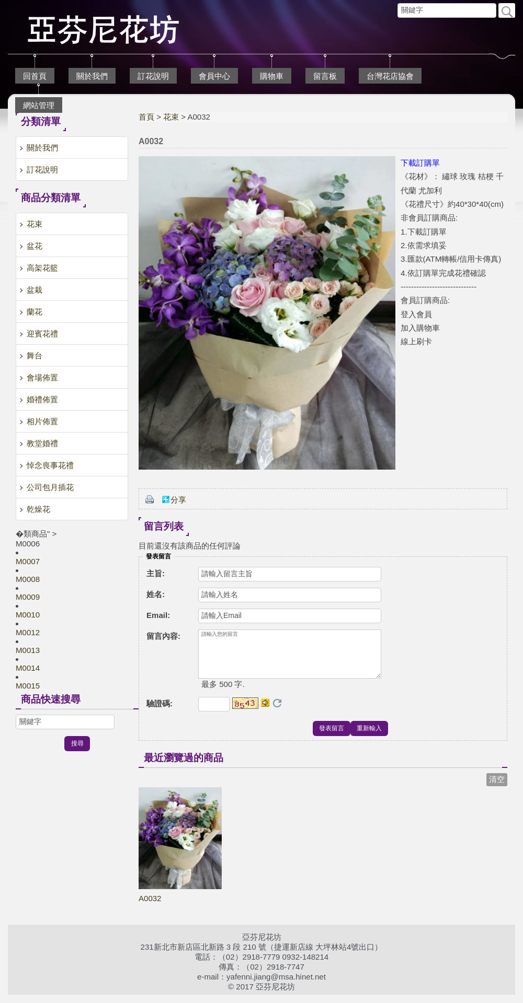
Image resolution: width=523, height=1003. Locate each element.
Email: (158, 615)
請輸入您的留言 (289, 658)
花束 (171, 116)
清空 (497, 787)
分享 (178, 499)
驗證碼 (159, 711)
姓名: (155, 594)
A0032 (150, 906)
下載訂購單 (420, 162)
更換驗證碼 (277, 711)
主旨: (155, 573)
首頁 (146, 116)
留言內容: (163, 636)
